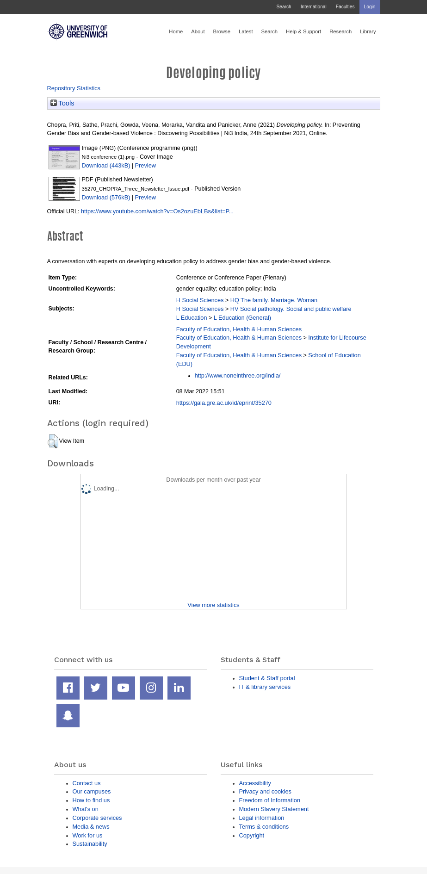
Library (368, 31)
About (197, 31)
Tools (62, 103)
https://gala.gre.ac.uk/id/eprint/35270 (224, 402)
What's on (86, 809)
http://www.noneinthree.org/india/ (238, 375)
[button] (53, 441)
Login (370, 6)
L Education (191, 317)
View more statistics (213, 604)
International (314, 6)
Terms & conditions (264, 826)
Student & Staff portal (267, 678)
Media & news (91, 826)
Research (340, 31)
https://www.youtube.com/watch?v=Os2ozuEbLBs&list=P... (157, 211)
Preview (145, 165)
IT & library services (265, 686)
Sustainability (90, 843)
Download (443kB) (106, 165)
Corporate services (97, 817)
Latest (246, 31)
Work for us (88, 835)
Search (283, 6)
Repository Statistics (74, 88)
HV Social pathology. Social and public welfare (291, 308)
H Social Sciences (200, 300)
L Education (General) (242, 317)
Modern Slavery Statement (274, 809)
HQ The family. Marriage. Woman (273, 300)
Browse (221, 31)
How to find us (91, 800)
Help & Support (303, 31)
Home (176, 31)
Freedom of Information (270, 800)
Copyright (252, 835)
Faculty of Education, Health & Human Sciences (239, 329)
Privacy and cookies (265, 791)
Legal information (262, 817)
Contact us (87, 783)
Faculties (345, 6)
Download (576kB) (106, 197)
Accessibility (255, 783)
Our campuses (92, 791)
